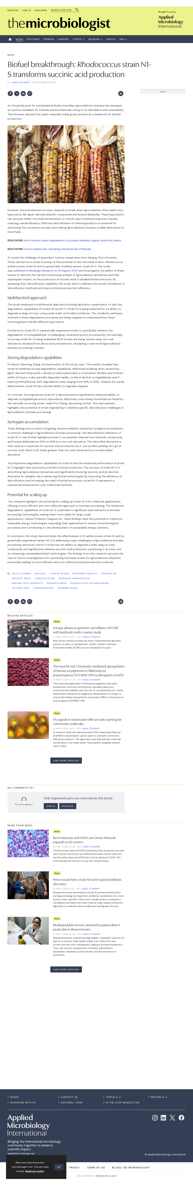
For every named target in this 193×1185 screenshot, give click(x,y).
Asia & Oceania (21, 573)
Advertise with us (23, 1102)
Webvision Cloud (106, 1176)
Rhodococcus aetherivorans (89, 583)
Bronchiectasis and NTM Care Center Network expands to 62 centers (84, 839)
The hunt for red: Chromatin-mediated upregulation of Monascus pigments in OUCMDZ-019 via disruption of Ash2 (89, 670)
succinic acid (20, 588)
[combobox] (63, 10)
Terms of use (96, 1167)
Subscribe (40, 10)
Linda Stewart (20, 82)
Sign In (26, 10)
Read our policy (34, 1171)
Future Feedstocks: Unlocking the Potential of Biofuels (57, 249)
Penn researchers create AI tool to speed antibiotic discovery (87, 881)
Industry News (21, 578)
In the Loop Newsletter (122, 1102)
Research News (57, 583)
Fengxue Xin (108, 573)
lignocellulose (45, 578)
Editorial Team (71, 1102)
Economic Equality (85, 573)
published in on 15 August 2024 (45, 270)
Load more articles (66, 760)
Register (13, 10)
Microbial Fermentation (74, 578)
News (11, 55)
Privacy (74, 1167)
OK (58, 1167)
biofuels (40, 573)
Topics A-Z (113, 1097)
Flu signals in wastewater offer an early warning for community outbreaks (87, 721)
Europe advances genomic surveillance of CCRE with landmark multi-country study (85, 629)
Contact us (69, 1097)
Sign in (51, 806)
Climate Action (59, 573)
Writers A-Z (159, 1097)
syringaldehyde (43, 588)
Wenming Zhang (68, 588)
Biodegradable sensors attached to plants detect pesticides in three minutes (86, 926)
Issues (14, 1097)
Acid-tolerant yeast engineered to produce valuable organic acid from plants (72, 240)
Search (77, 9)
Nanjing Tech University (27, 583)
